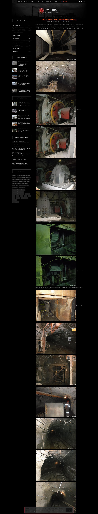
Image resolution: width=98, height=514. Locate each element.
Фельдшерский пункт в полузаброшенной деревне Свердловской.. (24, 64)
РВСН (23, 183)
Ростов (14, 185)
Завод (28, 181)
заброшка (22, 193)
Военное (18, 179)
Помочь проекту (64, 1)
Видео (32, 1)
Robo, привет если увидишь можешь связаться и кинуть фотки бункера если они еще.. (21, 165)
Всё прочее (21, 51)
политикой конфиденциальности (40, 509)
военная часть (15, 187)
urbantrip (18, 177)
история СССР (27, 193)
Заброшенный (15, 181)
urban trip (14, 177)
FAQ (42, 1)
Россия (26, 183)
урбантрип (18, 197)
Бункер (27, 177)
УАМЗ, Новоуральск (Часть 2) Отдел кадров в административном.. (24, 84)
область (21, 195)
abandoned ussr (19, 175)
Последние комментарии (21, 137)
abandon (14, 175)
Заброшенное (26, 179)
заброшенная (22, 189)
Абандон (23, 177)
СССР (17, 185)
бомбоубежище (26, 185)
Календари (48, 1)
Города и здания (21, 35)
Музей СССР (55, 1)
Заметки (38, 1)
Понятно (69, 509)
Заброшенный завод (22, 181)
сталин (14, 197)
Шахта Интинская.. (22, 110)
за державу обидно (16, 189)
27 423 (67, 21)
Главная (20, 1)
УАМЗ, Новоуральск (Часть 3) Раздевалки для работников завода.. (24, 92)
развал (29, 195)
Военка (14, 179)
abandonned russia (26, 175)
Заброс (22, 179)
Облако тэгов (21, 171)
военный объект (22, 187)
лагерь (14, 195)
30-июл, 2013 (54, 21)
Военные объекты (21, 26)
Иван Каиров (61, 21)
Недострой (14, 183)
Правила (26, 1)
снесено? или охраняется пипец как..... (20, 159)
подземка (25, 195)
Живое (48, 21)
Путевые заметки (21, 48)
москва (17, 195)
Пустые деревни (21, 45)
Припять (19, 183)
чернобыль (15, 199)
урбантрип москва (24, 197)
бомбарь (20, 185)
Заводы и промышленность (21, 29)
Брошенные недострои (21, 32)
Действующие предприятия (21, 42)
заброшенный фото (16, 193)
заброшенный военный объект (18, 191)
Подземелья (21, 38)
